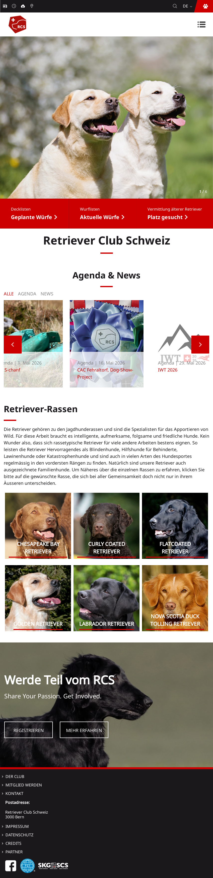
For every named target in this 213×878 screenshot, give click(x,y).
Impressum (17, 826)
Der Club (14, 776)
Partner (14, 852)
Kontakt (14, 793)
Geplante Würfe (31, 217)
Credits (13, 843)
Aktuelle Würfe (99, 217)
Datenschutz (19, 835)
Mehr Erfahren (84, 730)
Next (200, 345)
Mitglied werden (23, 785)
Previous (13, 345)
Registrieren (28, 730)
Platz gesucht (165, 217)
